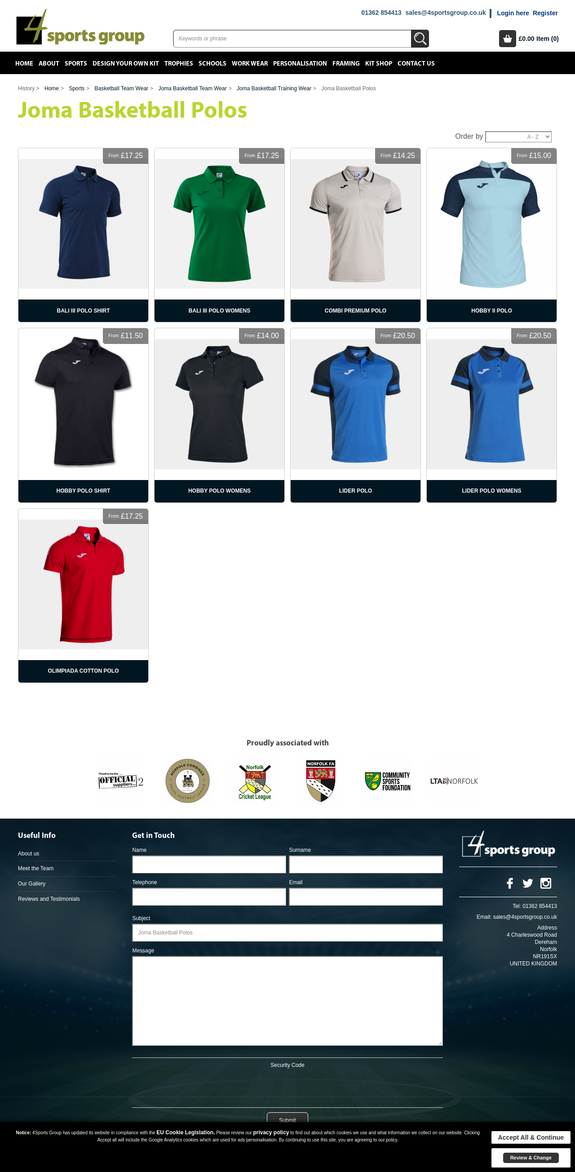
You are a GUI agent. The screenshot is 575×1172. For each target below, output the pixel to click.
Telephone (144, 882)
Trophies (178, 63)
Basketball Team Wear (121, 88)
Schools (212, 63)
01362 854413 (381, 12)
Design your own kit (126, 63)
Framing (346, 63)
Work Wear (250, 63)
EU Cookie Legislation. (185, 1132)
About (49, 63)
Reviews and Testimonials (49, 899)
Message (143, 950)
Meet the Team (35, 868)
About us (28, 853)
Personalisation (300, 63)
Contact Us (416, 63)
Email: (484, 917)
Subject (141, 918)
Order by (469, 136)
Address (547, 928)
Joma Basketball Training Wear (274, 88)
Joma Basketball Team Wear (192, 88)
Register (545, 13)
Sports (76, 63)
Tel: (517, 906)
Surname (300, 850)
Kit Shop (378, 63)
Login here (513, 13)
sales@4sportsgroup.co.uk (445, 12)
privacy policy (271, 1132)
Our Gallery (31, 884)
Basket (508, 39)
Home (24, 63)
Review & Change (531, 1157)
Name (139, 850)
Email (295, 882)
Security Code (287, 1065)
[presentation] (287, 1086)
